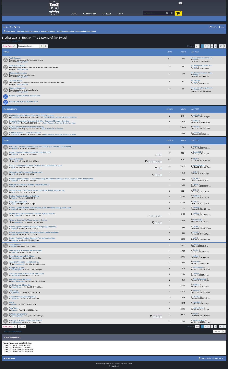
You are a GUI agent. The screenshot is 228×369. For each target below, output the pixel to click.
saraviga (14, 129)
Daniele (14, 154)
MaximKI (14, 148)
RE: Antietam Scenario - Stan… (202, 73)
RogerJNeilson (16, 287)
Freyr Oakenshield (17, 281)
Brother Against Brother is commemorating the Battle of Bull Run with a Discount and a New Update (51, 179)
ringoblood (196, 302)
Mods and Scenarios (18, 73)
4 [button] (211, 46)
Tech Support (15, 58)
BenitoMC (196, 132)
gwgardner (18, 222)
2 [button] (205, 46)
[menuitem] (17, 27)
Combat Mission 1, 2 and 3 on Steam (25, 132)
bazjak (195, 159)
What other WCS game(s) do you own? (25, 172)
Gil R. (20, 41)
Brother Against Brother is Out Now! (24, 196)
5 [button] (215, 46)
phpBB (106, 363)
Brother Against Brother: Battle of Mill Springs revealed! (32, 227)
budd (194, 238)
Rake (195, 59)
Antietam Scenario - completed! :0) (24, 262)
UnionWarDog (16, 258)
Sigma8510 (197, 152)
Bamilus (14, 310)
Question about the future (20, 279)
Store (74, 13)
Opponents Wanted (17, 88)
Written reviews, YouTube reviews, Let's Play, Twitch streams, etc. (37, 190)
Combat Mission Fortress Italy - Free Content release (31, 115)
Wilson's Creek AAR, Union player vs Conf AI (28, 220)
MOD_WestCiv (22, 62)
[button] (197, 46)
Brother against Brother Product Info (24, 95)
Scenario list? (15, 244)
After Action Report (17, 65)
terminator (196, 115)
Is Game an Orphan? (18, 314)
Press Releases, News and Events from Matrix (60, 117)
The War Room (15, 80)
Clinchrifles (15, 293)
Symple (195, 184)
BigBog (195, 74)
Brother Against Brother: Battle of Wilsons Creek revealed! (33, 232)
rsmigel (13, 246)
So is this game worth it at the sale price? (26, 273)
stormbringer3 (16, 269)
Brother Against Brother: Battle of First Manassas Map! (32, 238)
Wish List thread (16, 159)
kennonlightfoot (16, 316)
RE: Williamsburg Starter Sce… (202, 65)
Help (120, 13)
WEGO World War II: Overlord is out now (26, 127)
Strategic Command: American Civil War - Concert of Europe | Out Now (39, 121)
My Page (107, 13)
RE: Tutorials (195, 80)
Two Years (13, 308)
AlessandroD (197, 220)
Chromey (196, 89)
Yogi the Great (198, 308)
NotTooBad (15, 117)
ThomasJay (15, 275)
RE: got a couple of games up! (201, 88)
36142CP (14, 298)
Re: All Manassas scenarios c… (202, 58)
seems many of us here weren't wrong (25, 250)
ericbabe (14, 41)
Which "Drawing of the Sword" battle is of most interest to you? (35, 165)
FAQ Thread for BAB (18, 202)
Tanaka (195, 250)
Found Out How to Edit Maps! (21, 256)
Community (89, 13)
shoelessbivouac (199, 165)
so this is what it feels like (20, 285)
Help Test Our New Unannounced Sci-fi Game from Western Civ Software (40, 146)
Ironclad (196, 262)
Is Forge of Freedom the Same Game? (25, 320)
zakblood (196, 196)
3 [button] (208, 46)
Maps (11, 302)
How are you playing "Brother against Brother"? (29, 184)
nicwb (195, 67)
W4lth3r (196, 121)
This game (13, 291)
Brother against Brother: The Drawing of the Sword (34, 37)
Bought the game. (16, 268)
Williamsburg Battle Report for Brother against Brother (32, 213)
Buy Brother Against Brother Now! (23, 101)
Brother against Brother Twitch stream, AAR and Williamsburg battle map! (40, 207)
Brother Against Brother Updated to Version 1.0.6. (30, 152)
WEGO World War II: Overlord (52, 129)
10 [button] (221, 46)
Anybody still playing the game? (22, 296)
